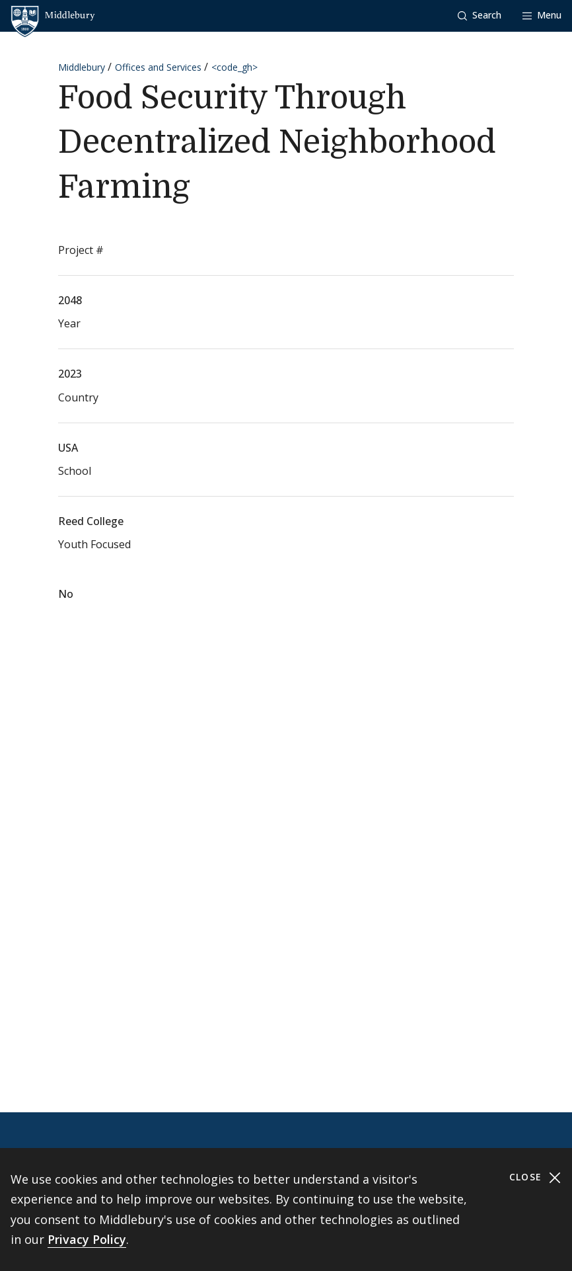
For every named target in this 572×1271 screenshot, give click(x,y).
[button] (479, 15)
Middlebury (81, 67)
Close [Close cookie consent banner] (535, 1177)
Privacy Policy (87, 1239)
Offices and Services (158, 67)
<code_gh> (234, 67)
